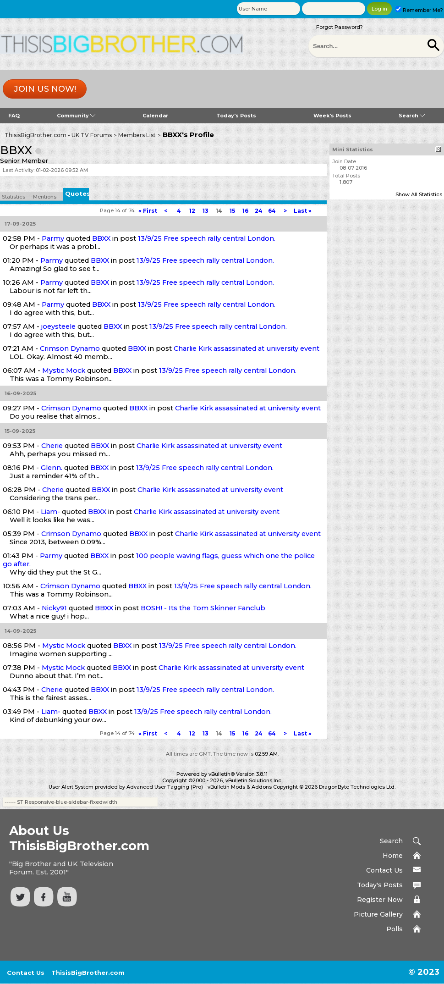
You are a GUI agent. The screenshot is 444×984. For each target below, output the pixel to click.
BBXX (101, 238)
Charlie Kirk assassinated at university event (246, 348)
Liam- (50, 512)
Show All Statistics (418, 194)
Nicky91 (54, 608)
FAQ (14, 115)
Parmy (53, 238)
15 (232, 210)
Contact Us (384, 870)
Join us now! (45, 89)
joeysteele (58, 326)
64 (272, 210)
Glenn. (51, 468)
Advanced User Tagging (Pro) (164, 787)
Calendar (155, 115)
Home (393, 855)
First (147, 210)
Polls (394, 929)
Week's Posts (332, 115)
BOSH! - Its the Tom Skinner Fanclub (203, 608)
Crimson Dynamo (70, 348)
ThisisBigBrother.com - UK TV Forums (58, 135)
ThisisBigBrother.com (88, 972)
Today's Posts (236, 115)
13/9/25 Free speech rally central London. (206, 238)
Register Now (380, 900)
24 (259, 210)
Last (303, 210)
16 (245, 210)
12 (192, 210)
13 (205, 210)
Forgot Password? (339, 27)
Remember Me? (419, 10)
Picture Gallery (378, 914)
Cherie (52, 446)
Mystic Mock (63, 370)
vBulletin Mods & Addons (240, 787)
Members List (137, 135)
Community (76, 115)
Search (412, 115)
